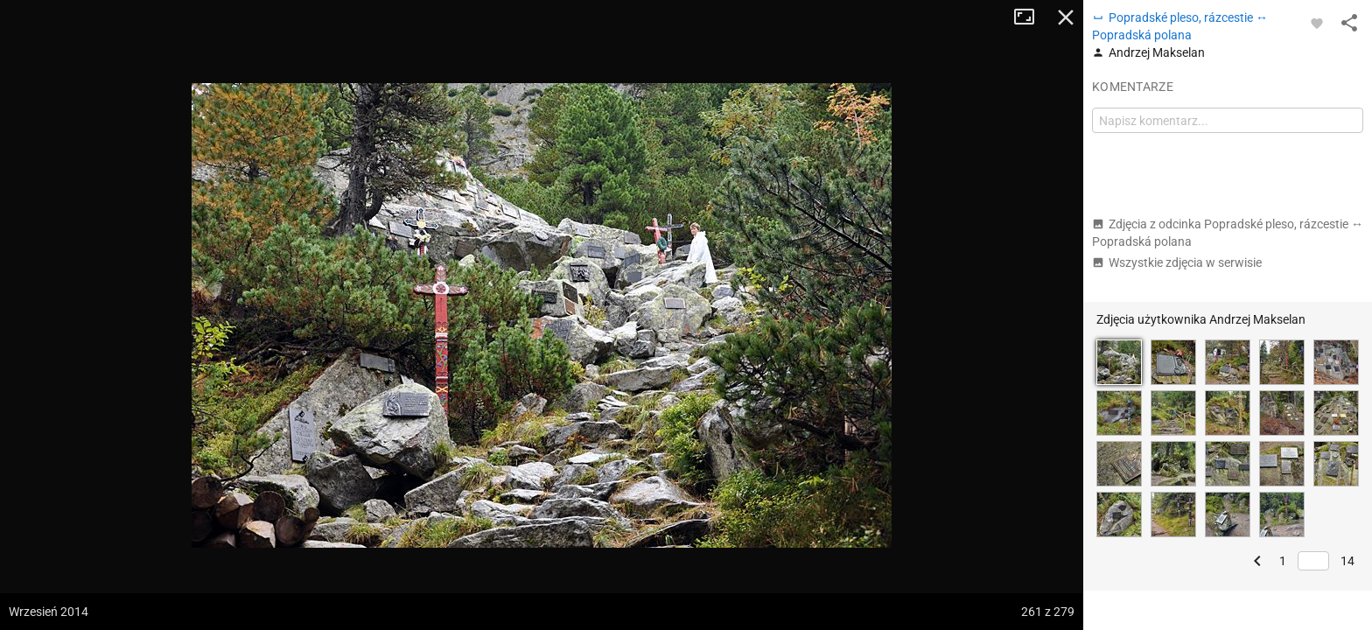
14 (1347, 561)
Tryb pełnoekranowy (1030, 17)
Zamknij (1065, 17)
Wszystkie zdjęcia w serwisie (1177, 263)
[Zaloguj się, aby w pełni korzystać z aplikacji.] (1317, 23)
